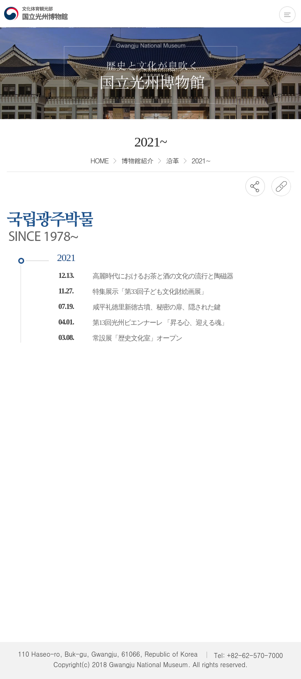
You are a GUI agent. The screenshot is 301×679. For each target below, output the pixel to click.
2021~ (201, 160)
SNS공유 (255, 186)
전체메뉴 (287, 14)
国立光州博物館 (36, 13)
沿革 (172, 160)
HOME (99, 160)
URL (281, 186)
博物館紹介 (137, 160)
